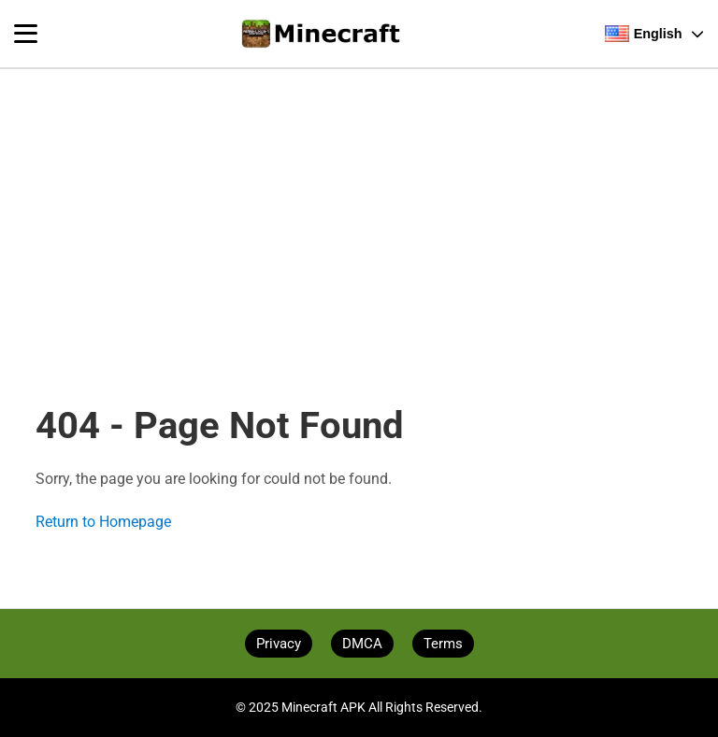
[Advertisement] (359, 207)
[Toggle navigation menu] (25, 33)
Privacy (278, 643)
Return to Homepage (103, 522)
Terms (443, 643)
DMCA (362, 643)
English (654, 33)
